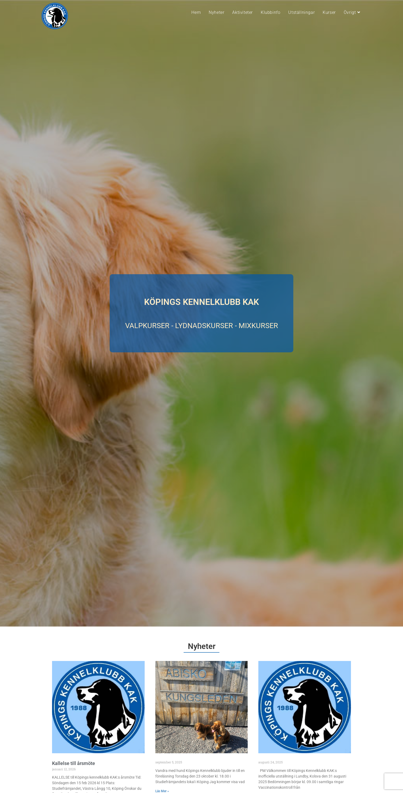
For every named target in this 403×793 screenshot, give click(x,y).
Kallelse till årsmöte (73, 763)
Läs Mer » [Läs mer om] (162, 791)
